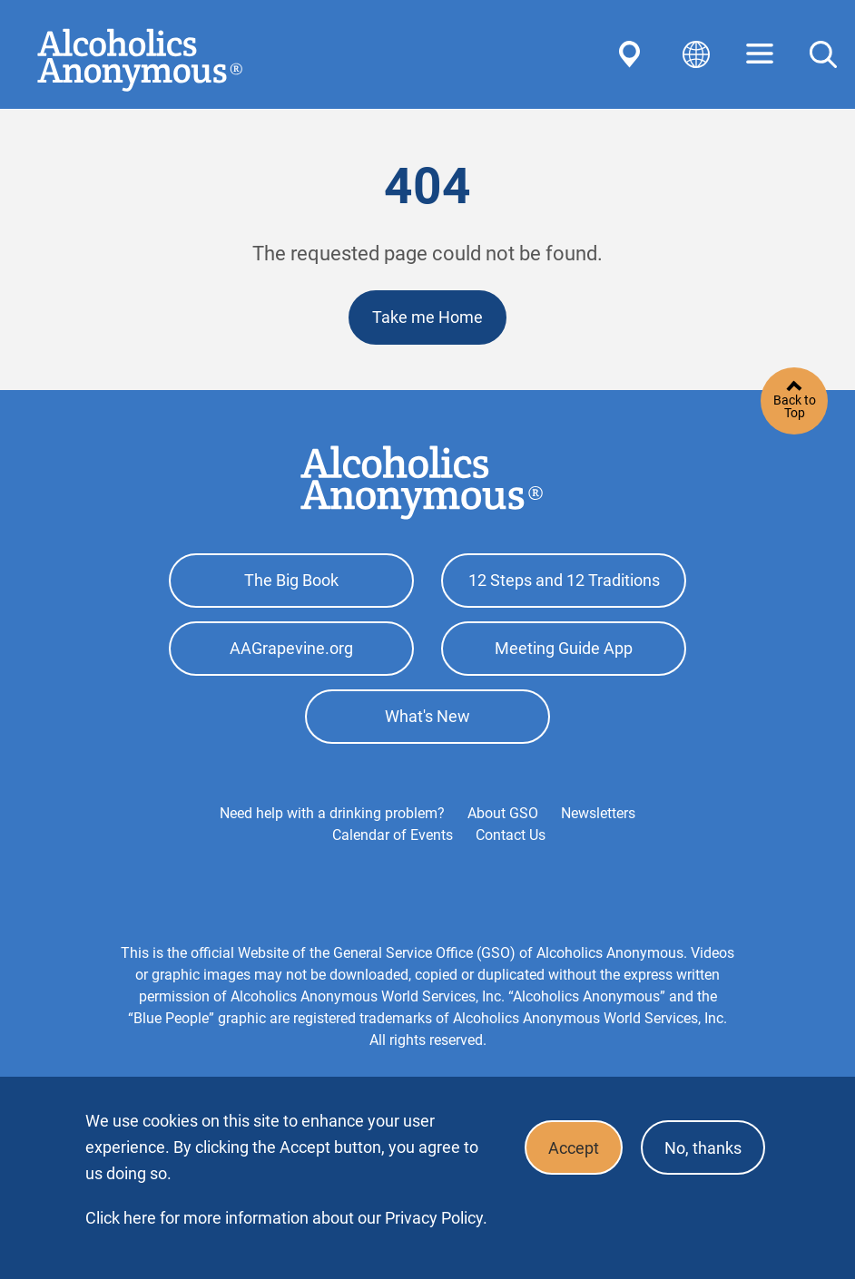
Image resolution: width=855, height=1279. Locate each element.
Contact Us (510, 835)
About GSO (502, 813)
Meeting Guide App (564, 648)
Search (823, 54)
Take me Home (427, 317)
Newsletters (598, 813)
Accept (573, 1147)
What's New (427, 716)
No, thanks (703, 1147)
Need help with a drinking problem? (332, 813)
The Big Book (291, 580)
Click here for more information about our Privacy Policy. (286, 1217)
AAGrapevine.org (291, 648)
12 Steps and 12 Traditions (564, 580)
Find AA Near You (632, 54)
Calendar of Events (392, 835)
